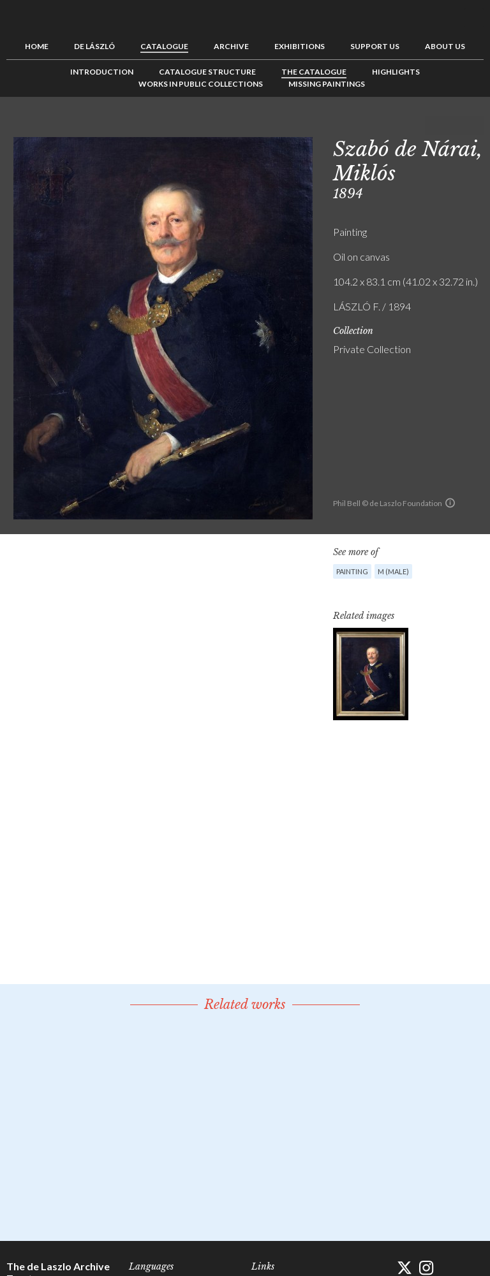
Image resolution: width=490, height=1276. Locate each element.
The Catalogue (313, 71)
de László (94, 46)
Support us (374, 46)
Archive (231, 46)
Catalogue (164, 46)
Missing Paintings (326, 84)
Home (36, 46)
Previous (434, 125)
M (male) (393, 571)
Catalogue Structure (207, 71)
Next (474, 125)
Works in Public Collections (200, 84)
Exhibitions (299, 46)
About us (445, 46)
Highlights (396, 71)
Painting (352, 571)
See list (454, 125)
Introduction (101, 71)
